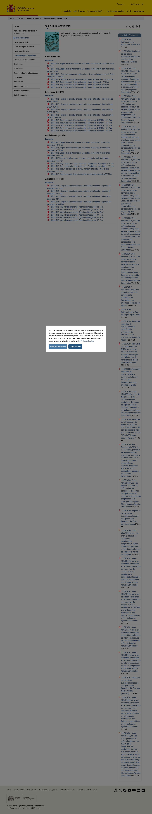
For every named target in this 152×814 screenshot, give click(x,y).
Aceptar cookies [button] (75, 346)
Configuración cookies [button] (58, 346)
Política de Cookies (87, 341)
